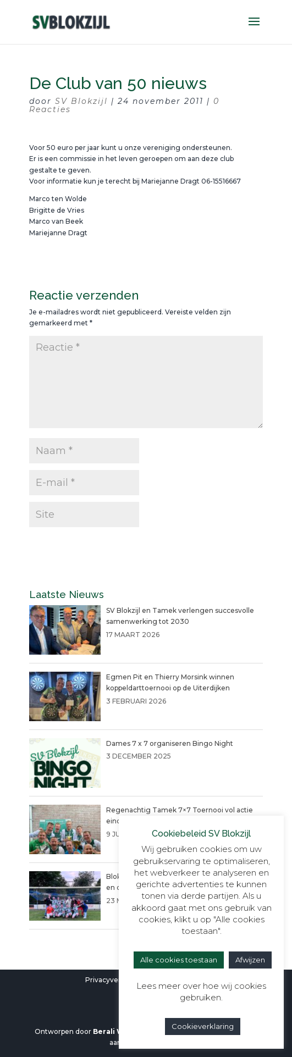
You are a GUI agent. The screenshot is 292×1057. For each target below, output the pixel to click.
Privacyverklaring (114, 980)
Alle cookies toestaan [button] (178, 959)
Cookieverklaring (203, 1026)
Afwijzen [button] (250, 959)
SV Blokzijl (81, 101)
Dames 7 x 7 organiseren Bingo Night (169, 743)
